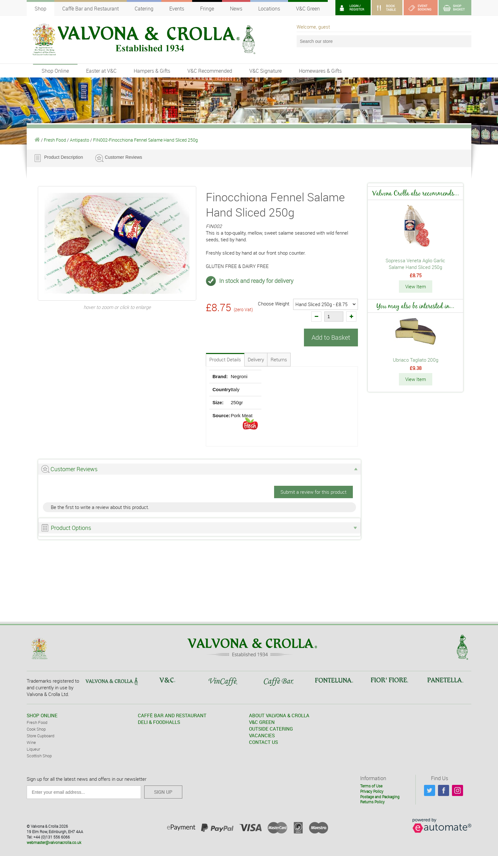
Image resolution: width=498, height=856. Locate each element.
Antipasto (79, 140)
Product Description (63, 157)
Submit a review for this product (313, 492)
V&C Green (308, 8)
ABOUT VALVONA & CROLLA (279, 715)
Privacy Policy (371, 791)
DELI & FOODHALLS (159, 722)
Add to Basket (331, 337)
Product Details (225, 359)
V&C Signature (265, 70)
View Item (415, 286)
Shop (40, 8)
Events (176, 8)
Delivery (256, 359)
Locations (269, 8)
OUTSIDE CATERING (271, 729)
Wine (31, 742)
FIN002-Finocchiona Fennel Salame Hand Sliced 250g (145, 140)
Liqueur (33, 749)
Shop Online (55, 70)
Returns (279, 359)
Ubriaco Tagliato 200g (415, 360)
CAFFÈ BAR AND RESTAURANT (172, 715)
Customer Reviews (123, 157)
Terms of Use (371, 785)
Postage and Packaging (380, 796)
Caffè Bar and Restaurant (90, 8)
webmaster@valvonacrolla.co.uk (54, 842)
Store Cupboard (40, 736)
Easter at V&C (101, 70)
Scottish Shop (39, 756)
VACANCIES (262, 735)
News (236, 8)
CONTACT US (263, 742)
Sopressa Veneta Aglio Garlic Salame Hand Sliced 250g (415, 263)
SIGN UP (163, 792)
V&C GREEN (262, 722)
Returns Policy (372, 801)
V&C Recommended (209, 70)
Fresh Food (55, 140)
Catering (144, 8)
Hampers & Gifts (152, 70)
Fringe (207, 8)
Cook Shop (36, 729)
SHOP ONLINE (42, 715)
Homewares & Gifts (320, 70)
